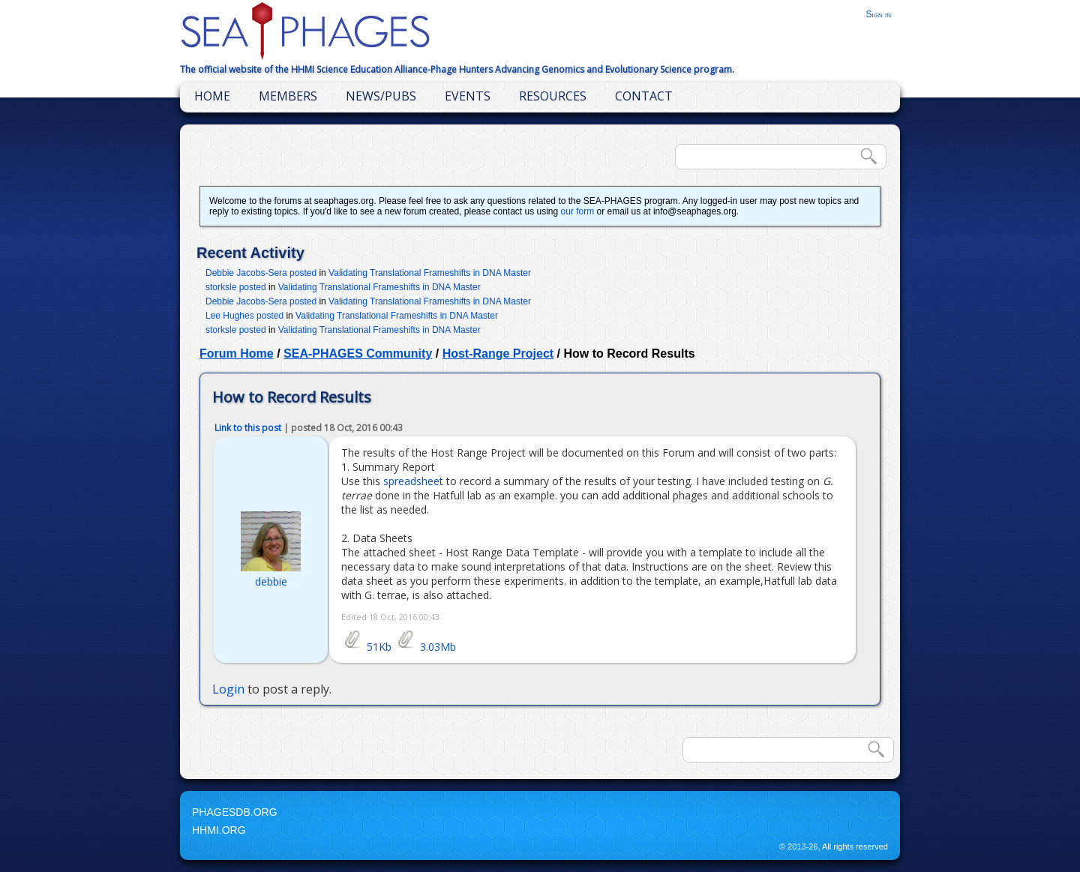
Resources (552, 96)
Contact (644, 96)
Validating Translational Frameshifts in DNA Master (429, 273)
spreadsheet (413, 481)
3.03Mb (425, 647)
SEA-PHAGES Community (358, 353)
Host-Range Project (498, 353)
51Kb (366, 647)
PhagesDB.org (235, 812)
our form (578, 211)
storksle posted (236, 287)
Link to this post (247, 427)
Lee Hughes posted (245, 315)
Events (467, 96)
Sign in (878, 14)
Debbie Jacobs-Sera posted (261, 273)
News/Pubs (381, 96)
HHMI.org (219, 830)
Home (212, 96)
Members (288, 96)
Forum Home (237, 353)
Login (228, 689)
